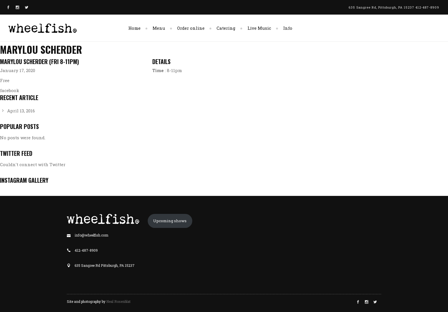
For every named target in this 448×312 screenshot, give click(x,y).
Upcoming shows (170, 220)
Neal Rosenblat (118, 301)
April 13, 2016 (21, 111)
